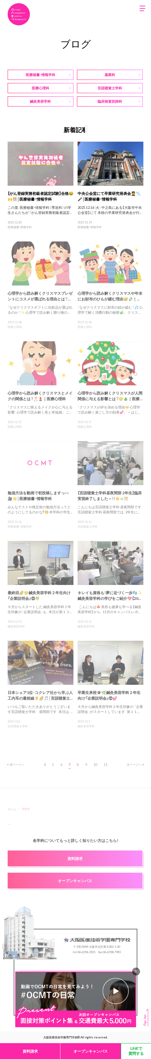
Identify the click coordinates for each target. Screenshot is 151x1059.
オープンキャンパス (90, 1051)
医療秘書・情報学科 (20, 227)
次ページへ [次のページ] (135, 764)
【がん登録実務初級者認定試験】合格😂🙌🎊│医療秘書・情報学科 (40, 196)
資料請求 (30, 1051)
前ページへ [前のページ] (16, 764)
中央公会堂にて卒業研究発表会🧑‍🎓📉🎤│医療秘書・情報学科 (109, 196)
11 (105, 764)
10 (95, 764)
